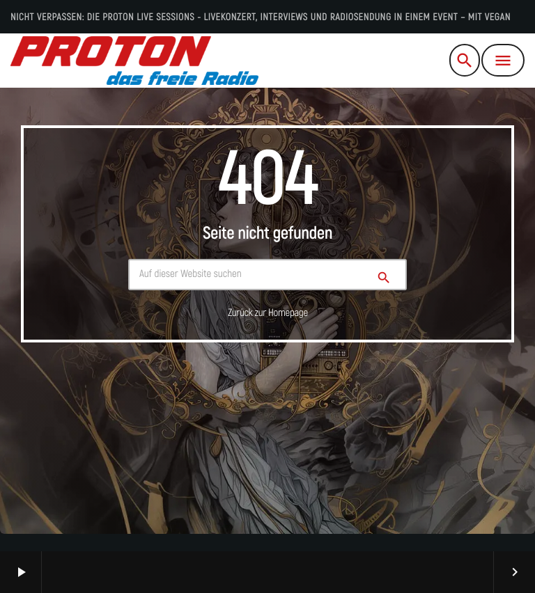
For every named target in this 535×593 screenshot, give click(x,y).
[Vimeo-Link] (134, 60)
